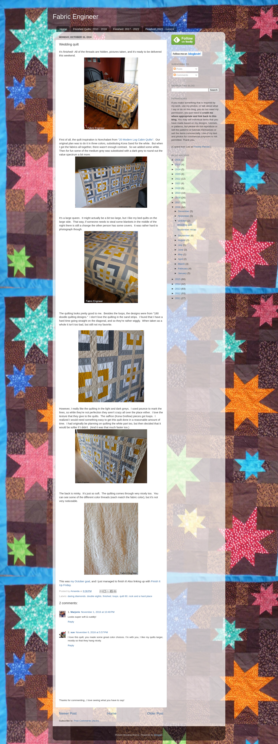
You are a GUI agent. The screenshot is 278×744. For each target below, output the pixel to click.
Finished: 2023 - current (159, 29)
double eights (94, 596)
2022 (178, 178)
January (182, 273)
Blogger (158, 735)
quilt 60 (123, 596)
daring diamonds (77, 596)
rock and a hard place (140, 596)
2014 (178, 284)
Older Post (155, 713)
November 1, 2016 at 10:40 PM (98, 612)
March (181, 264)
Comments (181, 75)
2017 (178, 202)
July (180, 245)
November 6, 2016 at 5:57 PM (92, 632)
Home (63, 29)
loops (115, 596)
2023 (178, 174)
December (184, 211)
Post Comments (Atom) (86, 720)
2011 (178, 298)
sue (72, 632)
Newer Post (68, 713)
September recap (186, 229)
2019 (178, 193)
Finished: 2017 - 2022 (126, 29)
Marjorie (75, 612)
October (182, 220)
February (183, 268)
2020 (178, 188)
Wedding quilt (184, 225)
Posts (178, 69)
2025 (178, 164)
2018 (178, 197)
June (181, 249)
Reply (71, 621)
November (184, 216)
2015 (178, 279)
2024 (178, 169)
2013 (178, 288)
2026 (178, 160)
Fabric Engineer (75, 16)
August (182, 240)
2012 (178, 293)
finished (107, 596)
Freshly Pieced (201, 146)
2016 (178, 207)
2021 (178, 183)
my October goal (80, 581)
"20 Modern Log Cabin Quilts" (135, 139)
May (180, 254)
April (181, 259)
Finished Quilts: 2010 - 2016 (90, 29)
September (184, 235)
